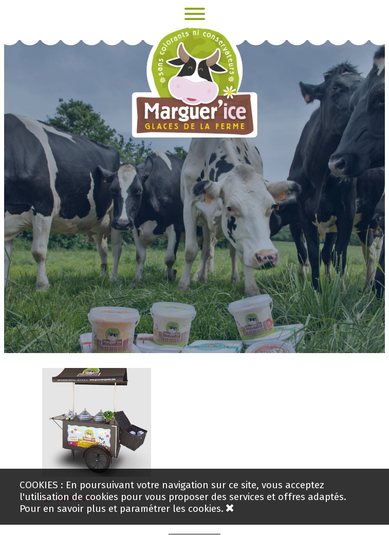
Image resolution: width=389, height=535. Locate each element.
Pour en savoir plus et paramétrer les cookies (120, 508)
